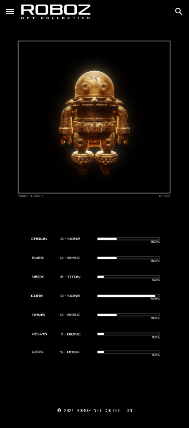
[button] (10, 11)
